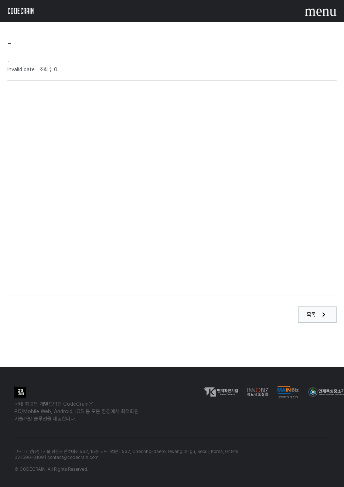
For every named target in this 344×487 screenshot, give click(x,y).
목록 (317, 314)
